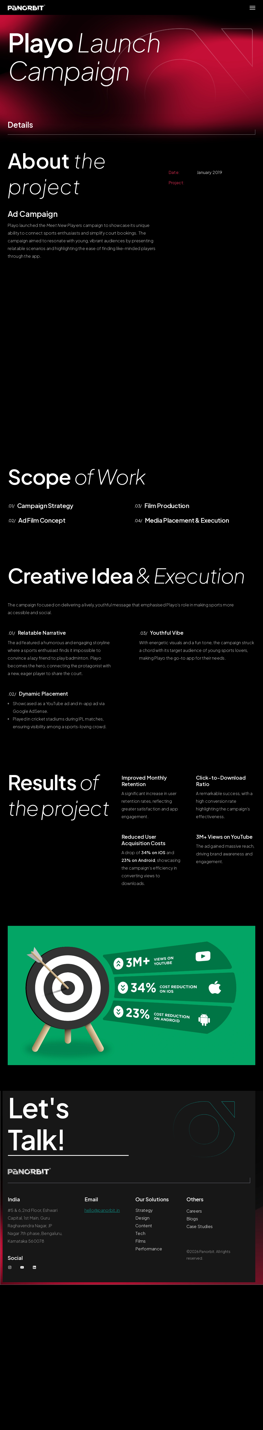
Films (140, 1241)
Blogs (192, 1218)
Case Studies (199, 1226)
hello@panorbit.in (102, 1210)
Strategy (144, 1210)
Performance (148, 1248)
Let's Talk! (39, 1123)
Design (142, 1218)
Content (143, 1225)
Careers (194, 1211)
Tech (140, 1233)
